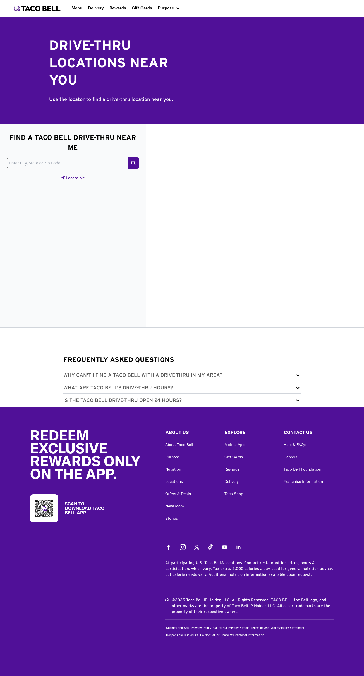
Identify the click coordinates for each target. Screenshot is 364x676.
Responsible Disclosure (182, 635)
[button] (182, 376)
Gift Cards (142, 8)
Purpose (166, 8)
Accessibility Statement (287, 627)
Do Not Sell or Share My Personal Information (232, 635)
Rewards (117, 8)
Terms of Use (260, 627)
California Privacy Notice (231, 627)
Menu (76, 8)
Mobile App (234, 444)
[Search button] (133, 163)
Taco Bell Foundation (302, 469)
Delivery (96, 8)
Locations (174, 481)
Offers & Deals (178, 493)
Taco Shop (233, 493)
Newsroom (174, 506)
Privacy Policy (201, 627)
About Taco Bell (179, 444)
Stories (171, 518)
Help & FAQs (295, 444)
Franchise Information (303, 481)
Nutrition (173, 469)
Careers (290, 456)
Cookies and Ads (177, 627)
